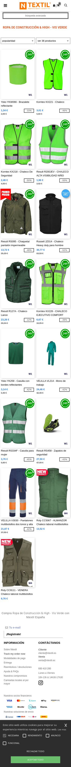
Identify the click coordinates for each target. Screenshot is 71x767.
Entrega (8, 662)
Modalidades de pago (15, 658)
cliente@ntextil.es (47, 653)
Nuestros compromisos (15, 676)
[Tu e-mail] (33, 627)
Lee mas (62, 729)
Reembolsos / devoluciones (18, 667)
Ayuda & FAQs (11, 671)
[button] (54, 5)
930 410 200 (44, 668)
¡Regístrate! (13, 634)
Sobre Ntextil (10, 649)
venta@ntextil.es (46, 660)
